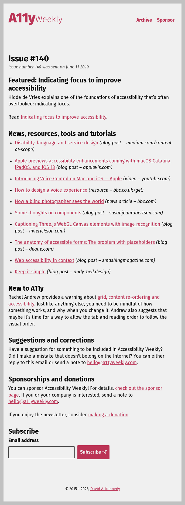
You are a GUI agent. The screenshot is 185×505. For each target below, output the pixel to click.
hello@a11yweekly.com (112, 363)
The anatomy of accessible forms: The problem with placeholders (85, 242)
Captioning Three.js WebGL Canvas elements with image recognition (87, 224)
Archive (144, 20)
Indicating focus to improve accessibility (63, 117)
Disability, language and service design (56, 143)
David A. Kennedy (105, 489)
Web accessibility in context (44, 260)
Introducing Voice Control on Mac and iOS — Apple (68, 179)
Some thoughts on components (48, 213)
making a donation (108, 415)
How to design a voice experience (51, 190)
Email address (23, 440)
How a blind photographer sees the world (59, 201)
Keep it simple (30, 272)
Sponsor (165, 20)
